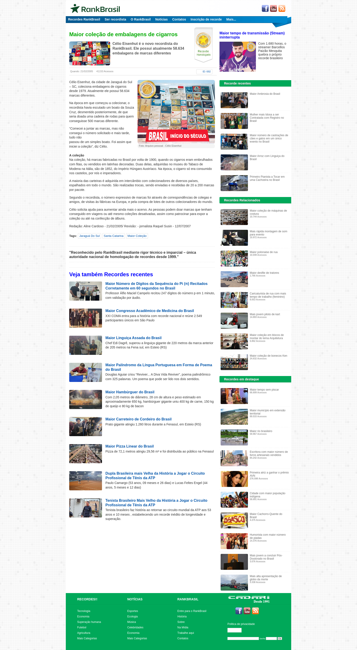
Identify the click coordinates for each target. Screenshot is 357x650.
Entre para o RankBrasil (191, 611)
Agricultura (83, 633)
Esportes (132, 611)
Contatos (179, 19)
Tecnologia (83, 611)
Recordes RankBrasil (84, 19)
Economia (83, 616)
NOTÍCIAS (135, 599)
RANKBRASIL (188, 599)
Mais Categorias (87, 638)
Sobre (181, 622)
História (182, 616)
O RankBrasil (141, 19)
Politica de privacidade (241, 624)
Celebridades (135, 627)
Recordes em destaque (241, 379)
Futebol (81, 627)
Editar (236, 630)
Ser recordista (115, 19)
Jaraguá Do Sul (89, 236)
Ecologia (132, 616)
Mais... (231, 19)
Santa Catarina (114, 236)
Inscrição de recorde (206, 19)
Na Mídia (182, 627)
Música (131, 622)
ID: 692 (207, 71)
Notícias (161, 19)
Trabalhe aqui (185, 633)
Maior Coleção (137, 236)
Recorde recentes (237, 83)
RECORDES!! (87, 599)
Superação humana (89, 622)
